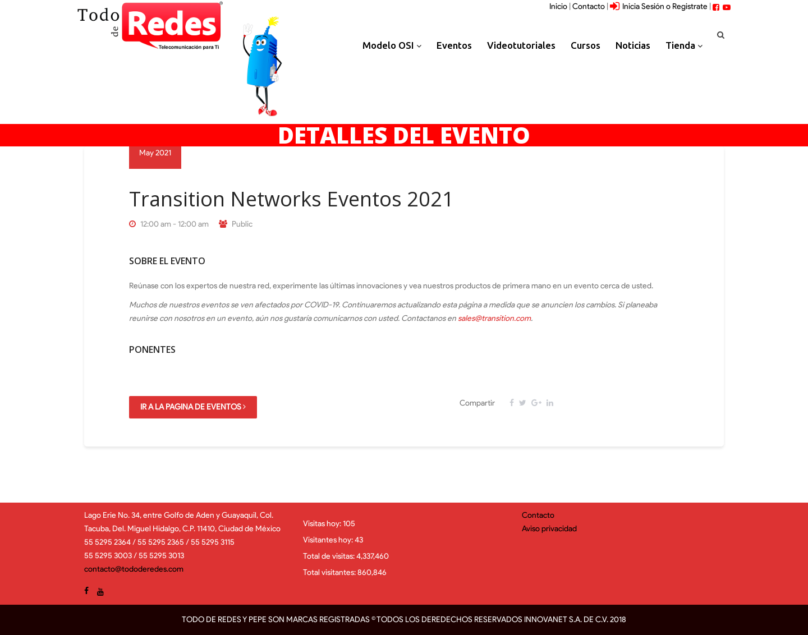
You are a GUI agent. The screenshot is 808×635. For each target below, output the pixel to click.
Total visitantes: (330, 572)
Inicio (558, 6)
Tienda (684, 45)
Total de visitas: (329, 556)
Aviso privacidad (549, 528)
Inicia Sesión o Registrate (659, 6)
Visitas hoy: (323, 523)
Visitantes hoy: (329, 540)
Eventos (454, 45)
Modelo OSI (391, 45)
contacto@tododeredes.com (133, 569)
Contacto (588, 6)
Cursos (585, 45)
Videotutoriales (521, 45)
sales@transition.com (494, 318)
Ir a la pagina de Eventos (193, 407)
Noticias (633, 45)
